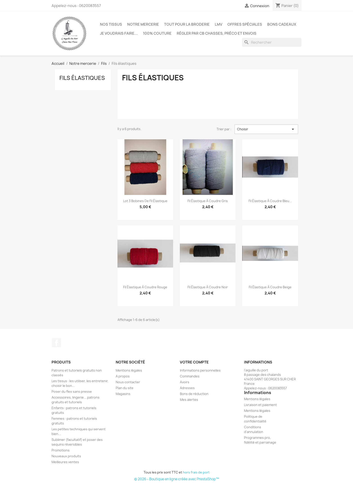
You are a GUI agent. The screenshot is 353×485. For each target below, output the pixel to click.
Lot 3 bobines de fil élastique (145, 201)
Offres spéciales (244, 24)
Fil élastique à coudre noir (208, 287)
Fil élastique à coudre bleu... (270, 201)
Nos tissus (111, 24)
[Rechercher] (271, 42)
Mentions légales (129, 370)
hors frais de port (196, 472)
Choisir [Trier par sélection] (266, 129)
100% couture (157, 33)
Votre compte (194, 362)
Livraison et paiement (260, 405)
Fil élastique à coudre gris (208, 201)
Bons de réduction (194, 394)
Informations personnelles (200, 370)
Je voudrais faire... (119, 33)
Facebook (56, 342)
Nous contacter (128, 382)
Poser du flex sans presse (72, 391)
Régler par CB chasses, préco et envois (216, 33)
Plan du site (125, 388)
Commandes (189, 376)
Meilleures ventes (65, 462)
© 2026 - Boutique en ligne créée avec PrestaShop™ (176, 479)
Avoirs (184, 382)
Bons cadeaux (281, 24)
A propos (123, 376)
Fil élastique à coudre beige (270, 287)
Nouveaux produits (66, 456)
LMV (218, 24)
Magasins (123, 394)
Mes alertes (189, 399)
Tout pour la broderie (187, 24)
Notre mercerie (143, 24)
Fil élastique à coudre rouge (145, 287)
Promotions (61, 450)
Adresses (187, 388)
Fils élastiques (82, 78)
